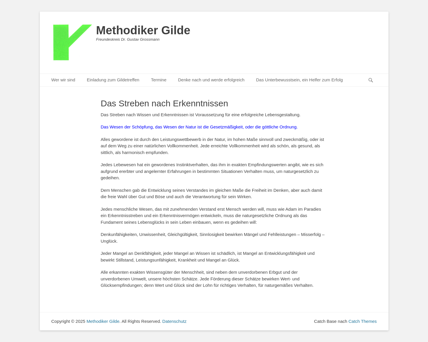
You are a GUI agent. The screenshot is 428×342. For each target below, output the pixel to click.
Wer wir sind (63, 79)
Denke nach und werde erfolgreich (211, 79)
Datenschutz (174, 321)
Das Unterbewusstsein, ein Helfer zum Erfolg (299, 79)
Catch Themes (362, 321)
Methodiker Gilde (143, 30)
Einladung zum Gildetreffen (113, 79)
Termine (158, 79)
